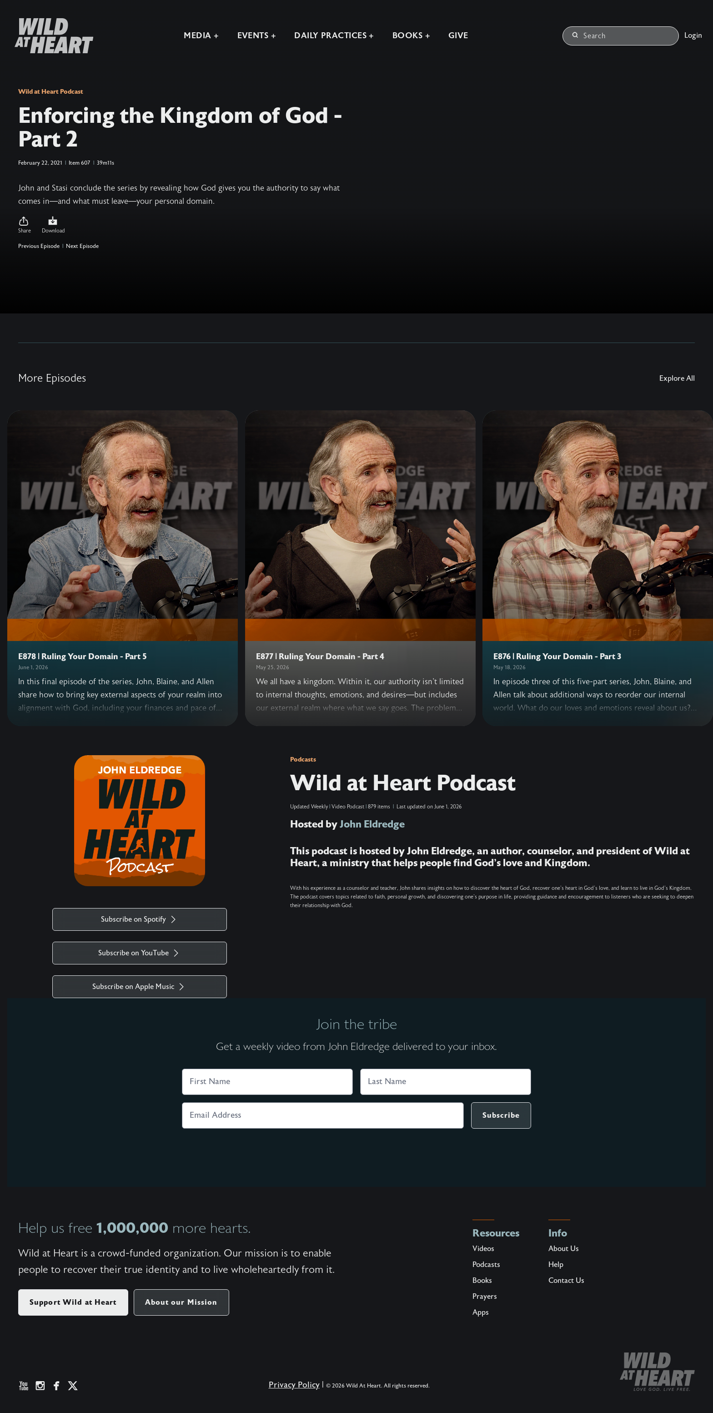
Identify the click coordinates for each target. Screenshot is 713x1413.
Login (693, 35)
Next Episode (82, 246)
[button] (24, 225)
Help (555, 1265)
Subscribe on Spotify (140, 919)
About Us (563, 1249)
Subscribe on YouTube (139, 953)
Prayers (484, 1296)
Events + (256, 35)
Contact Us (566, 1281)
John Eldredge (372, 824)
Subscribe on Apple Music (139, 986)
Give (458, 35)
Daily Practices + (334, 35)
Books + (411, 35)
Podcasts (303, 759)
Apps (480, 1312)
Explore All (677, 378)
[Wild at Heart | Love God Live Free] (50, 36)
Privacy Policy (294, 1385)
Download (53, 225)
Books (482, 1281)
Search (589, 36)
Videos (483, 1249)
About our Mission (181, 1302)
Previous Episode (39, 246)
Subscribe (501, 1115)
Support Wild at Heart (73, 1302)
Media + (201, 35)
